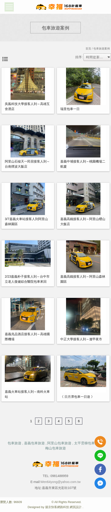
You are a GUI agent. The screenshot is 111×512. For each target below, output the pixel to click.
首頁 (88, 48)
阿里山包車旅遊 (59, 443)
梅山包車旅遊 (55, 448)
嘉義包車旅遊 (34, 443)
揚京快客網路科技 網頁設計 (63, 507)
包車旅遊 (14, 443)
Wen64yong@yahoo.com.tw (60, 482)
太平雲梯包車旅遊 (88, 443)
